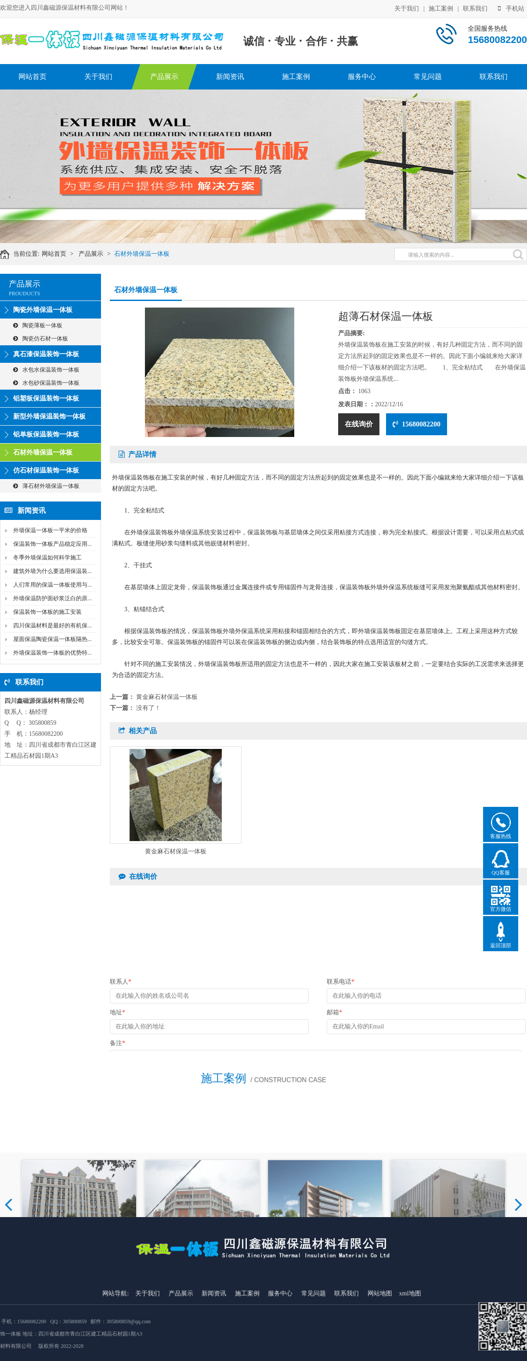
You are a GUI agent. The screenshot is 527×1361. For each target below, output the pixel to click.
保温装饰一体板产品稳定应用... (52, 544)
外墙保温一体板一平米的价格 (50, 530)
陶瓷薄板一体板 (37, 325)
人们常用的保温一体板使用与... (52, 584)
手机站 (511, 8)
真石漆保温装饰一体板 (46, 354)
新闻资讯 (230, 76)
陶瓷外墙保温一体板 (42, 309)
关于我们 (406, 8)
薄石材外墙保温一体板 (46, 486)
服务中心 (362, 76)
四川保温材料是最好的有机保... (52, 625)
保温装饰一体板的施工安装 (47, 612)
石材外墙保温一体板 (148, 254)
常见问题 (428, 76)
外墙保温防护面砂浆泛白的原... (52, 598)
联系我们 (475, 8)
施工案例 (441, 8)
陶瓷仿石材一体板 (40, 338)
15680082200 (416, 424)
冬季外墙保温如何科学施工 (47, 557)
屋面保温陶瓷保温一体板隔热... (52, 639)
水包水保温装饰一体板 (46, 369)
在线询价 (359, 424)
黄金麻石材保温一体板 (167, 697)
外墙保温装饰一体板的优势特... (52, 652)
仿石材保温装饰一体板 (46, 470)
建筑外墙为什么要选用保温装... (52, 571)
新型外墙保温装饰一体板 (49, 416)
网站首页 (32, 76)
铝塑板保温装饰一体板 (46, 398)
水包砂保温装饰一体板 (46, 383)
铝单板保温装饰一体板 (46, 434)
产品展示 (164, 76)
